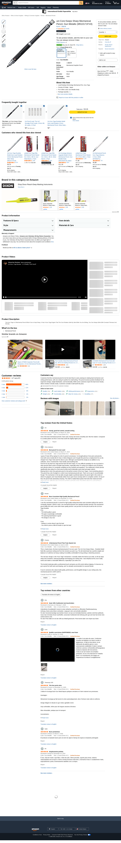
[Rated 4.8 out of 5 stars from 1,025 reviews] (67, 365)
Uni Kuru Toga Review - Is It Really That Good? (22, 264)
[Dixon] (8, 186)
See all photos (114, 398)
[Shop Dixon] (21, 187)
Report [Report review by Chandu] (54, 577)
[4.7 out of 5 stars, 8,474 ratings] (12, 162)
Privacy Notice (46, 834)
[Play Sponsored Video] (25, 349)
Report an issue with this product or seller (69, 97)
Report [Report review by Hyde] (43, 741)
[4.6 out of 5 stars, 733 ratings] (97, 160)
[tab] (45, 391)
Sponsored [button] (115, 211)
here (52, 242)
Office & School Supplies (17, 15)
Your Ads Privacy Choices (80, 834)
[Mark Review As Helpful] (45, 441)
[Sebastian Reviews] (14, 262)
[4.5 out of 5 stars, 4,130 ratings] (81, 158)
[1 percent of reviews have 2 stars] (15, 394)
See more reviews (46, 583)
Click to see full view (30, 69)
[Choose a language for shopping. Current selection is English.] (52, 829)
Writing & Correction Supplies (32, 15)
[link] (35, 112)
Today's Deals (22, 7)
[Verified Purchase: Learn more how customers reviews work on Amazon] (75, 434)
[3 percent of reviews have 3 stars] (15, 391)
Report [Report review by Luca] (43, 674)
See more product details (65, 94)
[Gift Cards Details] (34, 7)
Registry (43, 7)
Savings (59, 45)
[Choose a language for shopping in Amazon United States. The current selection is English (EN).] (87, 3)
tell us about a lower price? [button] (22, 247)
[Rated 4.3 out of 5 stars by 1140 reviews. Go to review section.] (50, 207)
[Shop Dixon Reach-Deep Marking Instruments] (35, 184)
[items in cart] (116, 2)
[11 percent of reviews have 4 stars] (15, 388)
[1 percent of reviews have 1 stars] (15, 397)
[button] (4, 7)
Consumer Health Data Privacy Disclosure (62, 834)
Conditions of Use (37, 834)
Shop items (79, 45)
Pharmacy (56, 7)
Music (49, 7)
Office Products (5, 15)
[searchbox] (48, 3)
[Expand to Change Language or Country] (58, 829)
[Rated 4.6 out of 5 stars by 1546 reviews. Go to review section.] (66, 207)
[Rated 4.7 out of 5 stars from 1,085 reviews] (104, 365)
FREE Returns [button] (61, 42)
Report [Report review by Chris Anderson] (54, 488)
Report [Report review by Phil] (43, 622)
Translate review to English (48, 625)
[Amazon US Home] (35, 830)
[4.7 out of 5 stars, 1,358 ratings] (29, 160)
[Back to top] (60, 820)
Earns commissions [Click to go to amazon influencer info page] (26, 262)
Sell (38, 7)
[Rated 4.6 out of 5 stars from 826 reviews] (30, 366)
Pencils (42, 15)
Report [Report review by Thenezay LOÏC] (43, 721)
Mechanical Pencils (50, 15)
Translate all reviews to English (51, 594)
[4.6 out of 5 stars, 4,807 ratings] (64, 162)
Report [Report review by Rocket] (54, 535)
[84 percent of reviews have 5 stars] (15, 384)
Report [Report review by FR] (43, 764)
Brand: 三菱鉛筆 (61, 26)
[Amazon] (6, 2)
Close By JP (108, 42)
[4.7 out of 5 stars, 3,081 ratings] (46, 160)
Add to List (102, 60)
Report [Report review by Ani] (54, 441)
